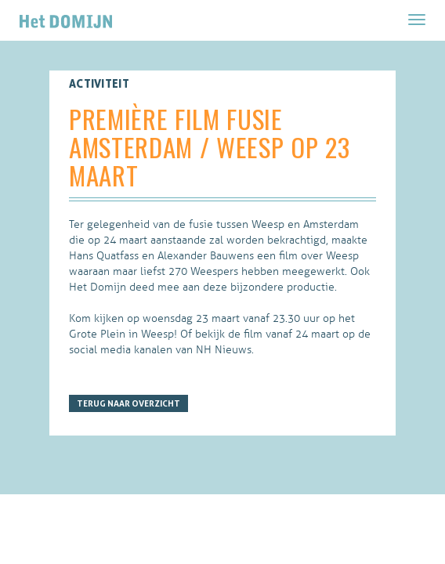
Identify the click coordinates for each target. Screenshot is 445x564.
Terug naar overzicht (128, 403)
